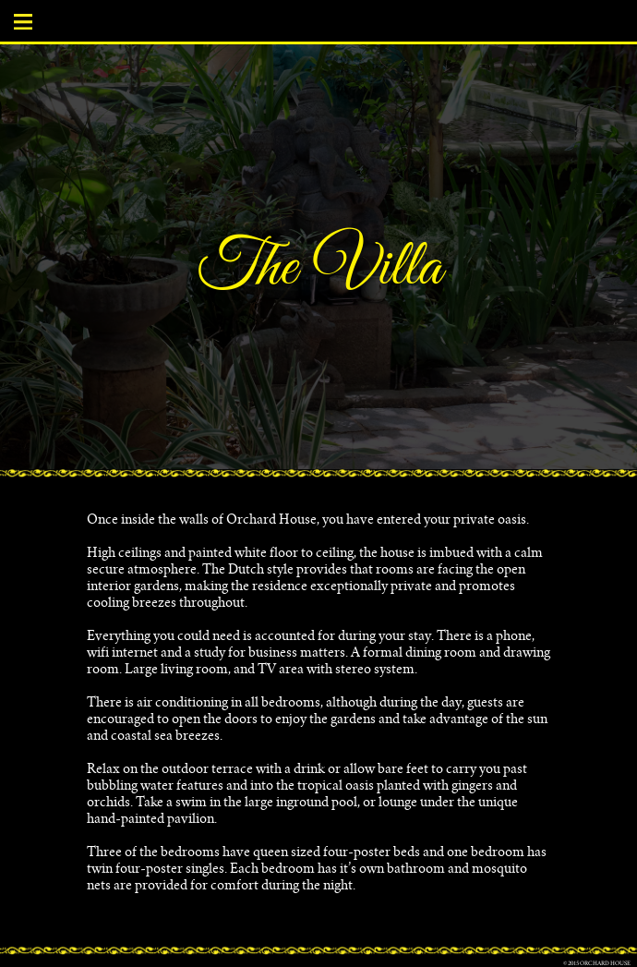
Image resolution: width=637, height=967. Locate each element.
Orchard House (605, 964)
